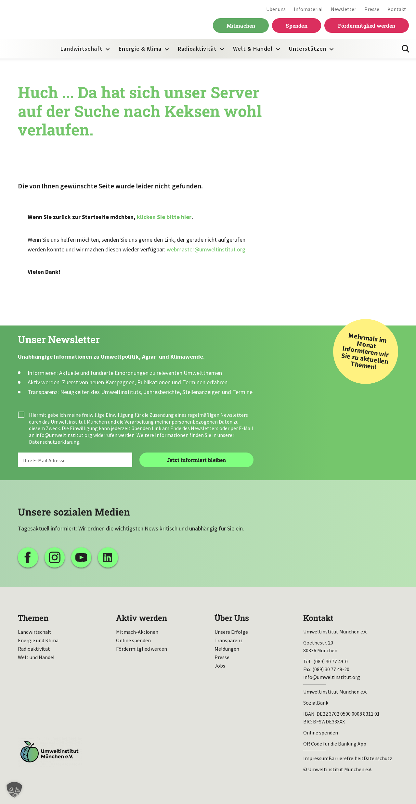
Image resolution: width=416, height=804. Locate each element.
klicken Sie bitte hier (164, 217)
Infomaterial (308, 9)
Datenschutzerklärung (54, 442)
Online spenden (133, 640)
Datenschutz (378, 758)
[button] (14, 789)
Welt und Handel (36, 657)
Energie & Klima (140, 48)
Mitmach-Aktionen (137, 631)
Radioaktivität (197, 48)
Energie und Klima (38, 640)
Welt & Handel (253, 48)
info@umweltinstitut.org (63, 435)
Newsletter (343, 9)
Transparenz (228, 640)
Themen (33, 618)
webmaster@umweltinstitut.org (206, 249)
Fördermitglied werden (366, 25)
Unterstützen (307, 48)
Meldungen (226, 648)
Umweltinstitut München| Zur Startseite (48, 19)
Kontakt (396, 9)
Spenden (296, 25)
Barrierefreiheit (346, 758)
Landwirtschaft (81, 48)
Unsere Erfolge (231, 631)
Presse (371, 9)
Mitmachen (241, 25)
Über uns (276, 9)
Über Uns (231, 618)
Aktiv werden (141, 618)
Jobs (219, 665)
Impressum (316, 758)
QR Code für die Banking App (334, 743)
